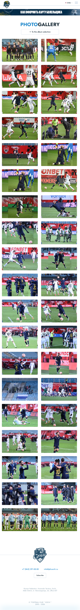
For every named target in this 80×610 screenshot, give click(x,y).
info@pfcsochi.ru (51, 569)
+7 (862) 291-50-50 (30, 569)
